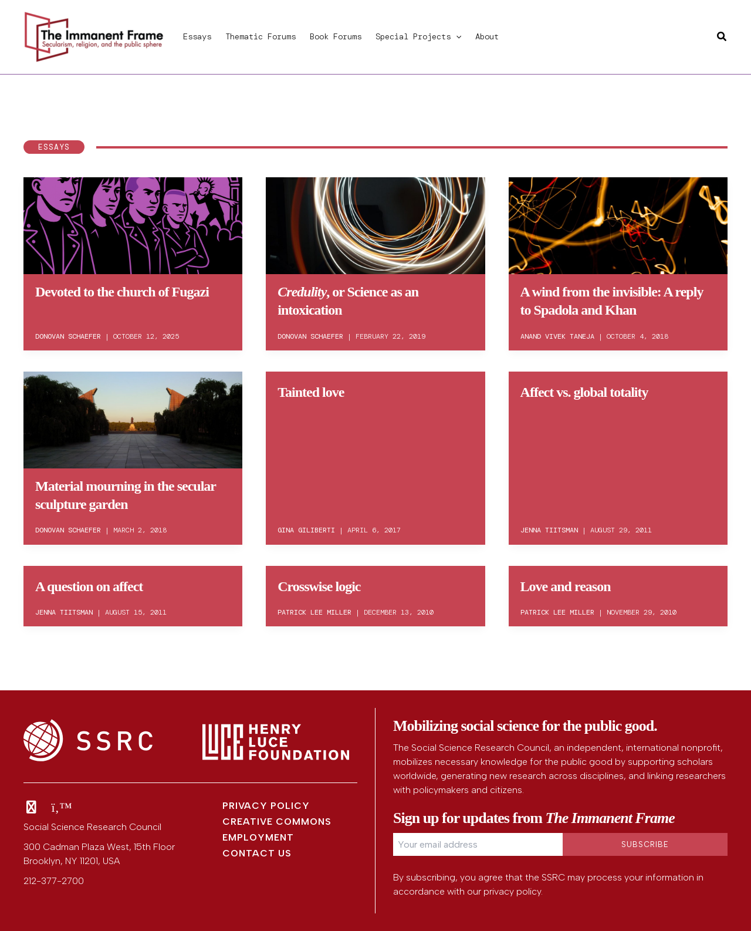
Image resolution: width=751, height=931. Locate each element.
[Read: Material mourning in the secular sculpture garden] (132, 417)
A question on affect (89, 586)
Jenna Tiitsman (549, 530)
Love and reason (565, 586)
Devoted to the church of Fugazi (122, 291)
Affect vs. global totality (584, 392)
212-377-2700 (53, 880)
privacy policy (512, 891)
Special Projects (418, 36)
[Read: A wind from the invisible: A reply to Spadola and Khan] (618, 223)
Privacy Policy (266, 805)
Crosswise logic (319, 586)
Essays (197, 36)
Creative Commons (276, 821)
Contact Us (257, 853)
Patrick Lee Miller (314, 612)
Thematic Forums (260, 36)
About (487, 36)
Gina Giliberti (306, 530)
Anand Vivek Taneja (557, 336)
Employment (258, 837)
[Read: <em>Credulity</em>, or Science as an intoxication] (375, 223)
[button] (456, 36)
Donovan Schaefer (68, 336)
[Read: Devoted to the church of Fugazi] (132, 223)
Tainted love (311, 392)
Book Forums (335, 36)
